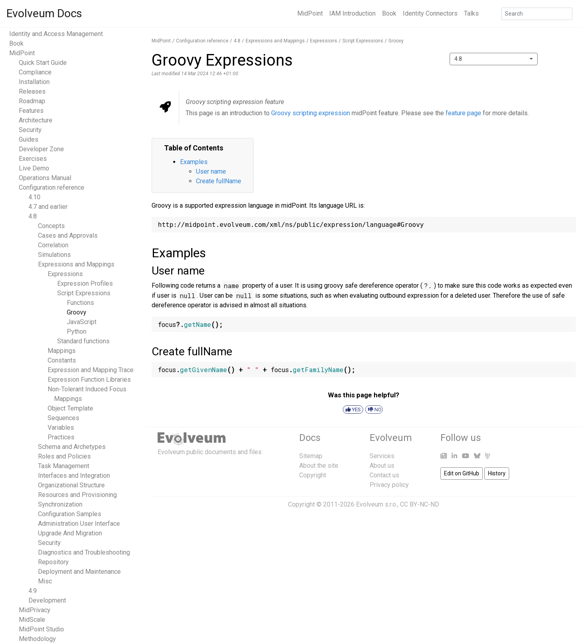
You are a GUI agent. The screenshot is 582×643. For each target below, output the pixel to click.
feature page (463, 113)
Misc (45, 581)
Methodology (37, 639)
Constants (62, 360)
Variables (61, 427)
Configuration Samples (69, 514)
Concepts (51, 226)
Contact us (384, 475)
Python (76, 331)
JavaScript (81, 322)
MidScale (32, 619)
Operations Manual (45, 178)
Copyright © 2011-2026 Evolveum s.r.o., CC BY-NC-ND (363, 504)
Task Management (63, 466)
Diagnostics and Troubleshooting (84, 552)
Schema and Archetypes (72, 447)
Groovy (76, 312)
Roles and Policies (64, 456)
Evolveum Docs (44, 13)
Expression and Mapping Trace (91, 370)
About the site (318, 465)
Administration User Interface (79, 523)
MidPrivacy (34, 610)
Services (382, 456)
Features (31, 110)
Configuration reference (51, 187)
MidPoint (310, 13)
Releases (32, 91)
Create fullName (218, 181)
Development (47, 600)
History (497, 473)
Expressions (65, 274)
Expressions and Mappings (76, 264)
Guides (28, 139)
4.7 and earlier (48, 206)
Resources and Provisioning (77, 495)
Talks (471, 13)
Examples (194, 162)
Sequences (63, 418)
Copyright (312, 475)
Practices (61, 437)
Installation (34, 82)
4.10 (34, 197)
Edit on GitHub (461, 473)
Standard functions (83, 341)
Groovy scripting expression (310, 113)
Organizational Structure (71, 485)
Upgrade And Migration (70, 533)
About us (382, 465)
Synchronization (60, 504)
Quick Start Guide (43, 62)
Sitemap (310, 456)
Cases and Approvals (68, 235)
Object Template (70, 408)
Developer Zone (41, 149)
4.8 (32, 216)
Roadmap (32, 101)
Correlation (53, 245)
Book (389, 13)
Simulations (54, 254)
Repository (53, 562)
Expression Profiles (85, 283)
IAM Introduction (352, 13)
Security (30, 130)
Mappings (62, 351)
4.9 (32, 591)
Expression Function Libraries (89, 379)
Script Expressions (83, 293)
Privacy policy (389, 485)
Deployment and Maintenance (79, 571)
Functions (80, 302)
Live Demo (34, 168)
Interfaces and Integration (74, 475)
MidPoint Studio (41, 629)
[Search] (536, 14)
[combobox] (494, 59)
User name (211, 171)
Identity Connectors (430, 13)
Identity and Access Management (56, 34)
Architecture (35, 120)
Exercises (33, 158)
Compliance (35, 72)
